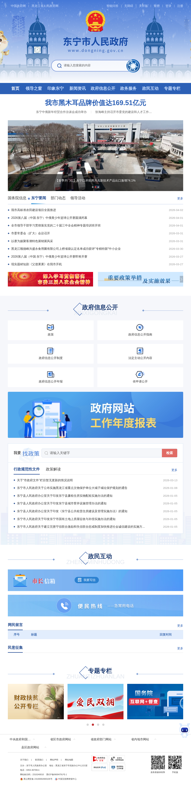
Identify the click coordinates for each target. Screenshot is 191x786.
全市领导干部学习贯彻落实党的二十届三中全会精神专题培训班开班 (56, 225)
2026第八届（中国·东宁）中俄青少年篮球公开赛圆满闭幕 (49, 217)
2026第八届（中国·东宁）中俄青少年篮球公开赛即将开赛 (49, 256)
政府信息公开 (95, 310)
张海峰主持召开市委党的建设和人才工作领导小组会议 (131, 112)
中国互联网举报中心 (66, 779)
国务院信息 (17, 198)
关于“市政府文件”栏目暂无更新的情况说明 (45, 480)
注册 (180, 5)
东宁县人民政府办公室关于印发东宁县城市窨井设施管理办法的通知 (62, 503)
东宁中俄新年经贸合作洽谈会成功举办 (61, 112)
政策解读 (53, 469)
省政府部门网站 (101, 739)
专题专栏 (95, 674)
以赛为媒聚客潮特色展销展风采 (32, 241)
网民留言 (15, 625)
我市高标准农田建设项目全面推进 (33, 210)
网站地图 (69, 760)
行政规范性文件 (27, 469)
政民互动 (95, 559)
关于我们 (24, 760)
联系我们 (39, 760)
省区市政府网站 (60, 739)
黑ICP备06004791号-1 (56, 774)
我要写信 (87, 580)
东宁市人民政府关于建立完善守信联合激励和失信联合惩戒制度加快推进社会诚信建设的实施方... (81, 526)
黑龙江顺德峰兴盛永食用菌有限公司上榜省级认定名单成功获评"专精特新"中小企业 (66, 248)
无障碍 (128, 5)
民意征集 (15, 647)
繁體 (157, 5)
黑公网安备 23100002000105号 (36, 779)
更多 (180, 198)
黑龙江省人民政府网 (45, 5)
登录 (168, 5)
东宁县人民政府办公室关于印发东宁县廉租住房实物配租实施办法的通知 (64, 495)
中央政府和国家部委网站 (23, 739)
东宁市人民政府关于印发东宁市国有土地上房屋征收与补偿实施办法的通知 (66, 519)
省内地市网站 (140, 739)
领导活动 (77, 198)
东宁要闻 (38, 198)
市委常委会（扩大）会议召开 (30, 233)
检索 (169, 453)
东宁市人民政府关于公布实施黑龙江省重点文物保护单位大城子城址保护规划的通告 (72, 487)
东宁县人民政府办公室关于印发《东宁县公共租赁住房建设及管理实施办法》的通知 (72, 511)
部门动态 (58, 198)
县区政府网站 (30, 747)
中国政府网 (18, 5)
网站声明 (54, 760)
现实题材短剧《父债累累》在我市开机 (36, 264)
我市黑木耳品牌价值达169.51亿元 (95, 103)
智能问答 (112, 5)
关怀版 (143, 5)
